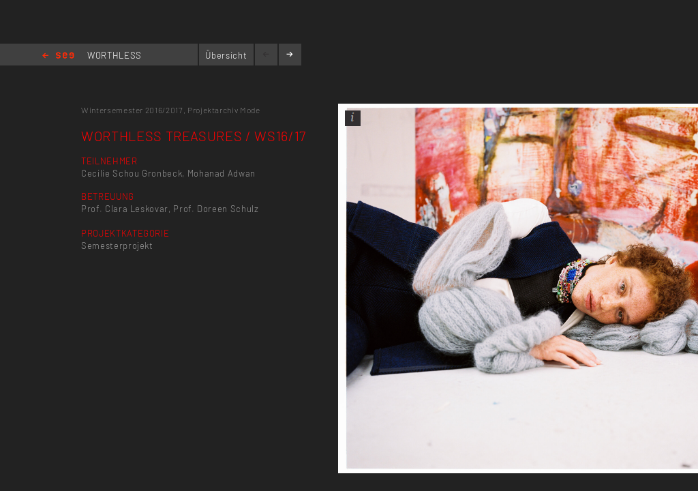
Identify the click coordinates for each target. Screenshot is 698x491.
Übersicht (226, 55)
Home (58, 56)
